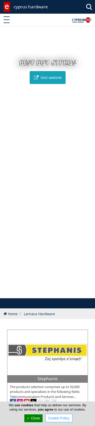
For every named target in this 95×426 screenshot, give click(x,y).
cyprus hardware (31, 7)
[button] (37, 293)
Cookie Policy (59, 418)
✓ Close (33, 418)
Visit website (47, 77)
